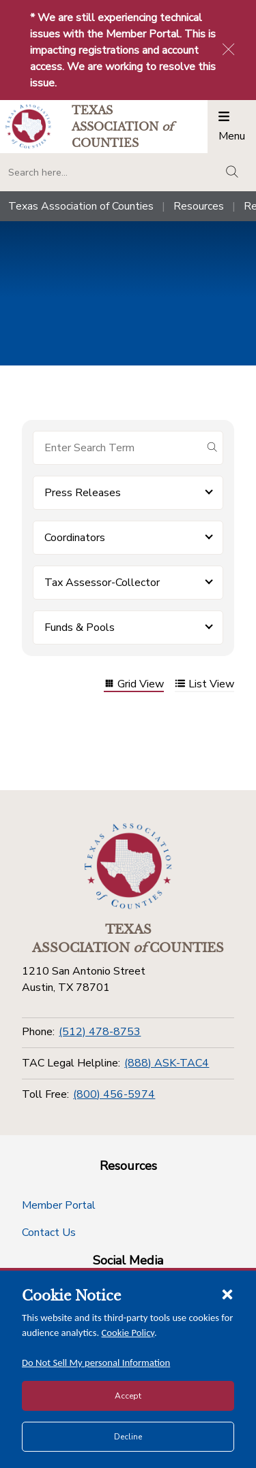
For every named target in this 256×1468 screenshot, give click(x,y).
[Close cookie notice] (227, 1294)
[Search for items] (117, 448)
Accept (128, 1395)
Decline (128, 1436)
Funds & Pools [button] (79, 627)
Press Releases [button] (82, 492)
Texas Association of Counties (81, 206)
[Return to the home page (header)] (28, 126)
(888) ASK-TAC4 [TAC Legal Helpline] (166, 1063)
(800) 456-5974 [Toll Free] (114, 1094)
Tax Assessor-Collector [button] (102, 582)
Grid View (134, 685)
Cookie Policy (128, 1332)
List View (204, 685)
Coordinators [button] (74, 537)
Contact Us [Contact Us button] (49, 1232)
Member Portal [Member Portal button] (59, 1205)
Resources (198, 206)
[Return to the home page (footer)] (128, 866)
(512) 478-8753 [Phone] (100, 1031)
